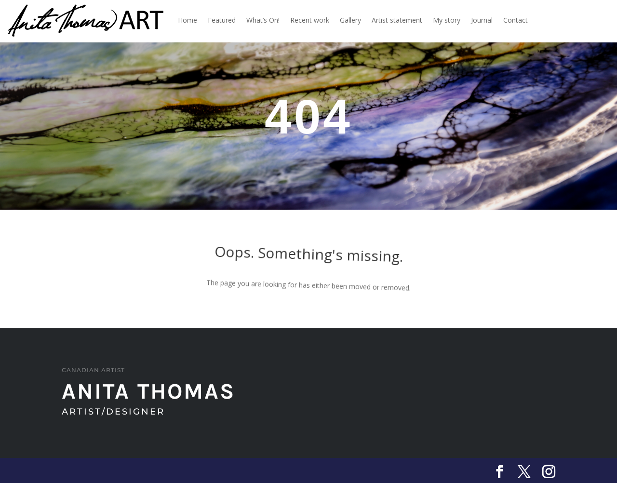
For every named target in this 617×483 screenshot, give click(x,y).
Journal (482, 20)
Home (187, 20)
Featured (222, 20)
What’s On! (263, 20)
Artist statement (397, 20)
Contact (515, 20)
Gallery (350, 20)
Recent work (309, 20)
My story (446, 20)
